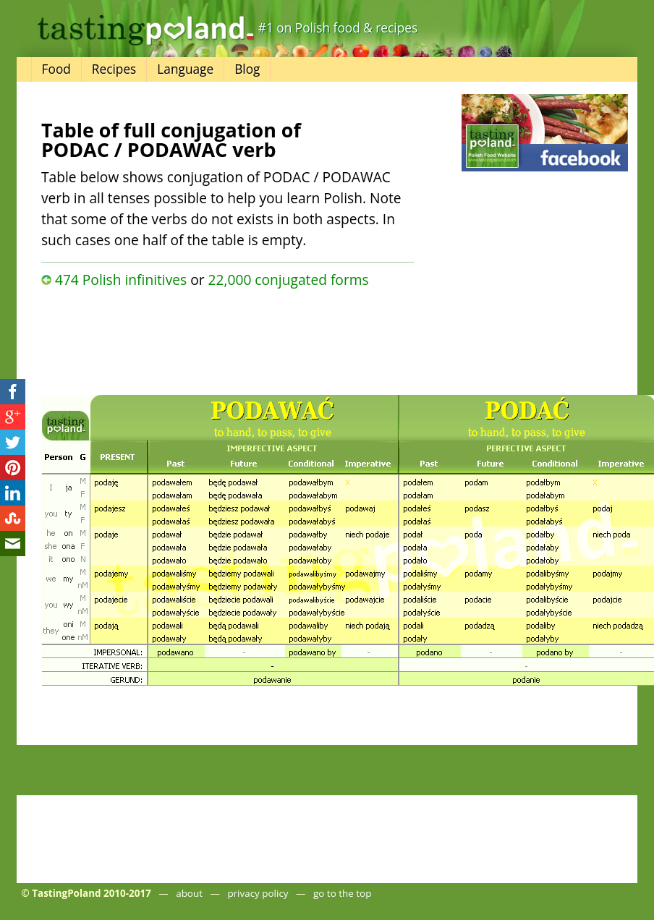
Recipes (114, 69)
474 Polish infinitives (121, 279)
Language (185, 69)
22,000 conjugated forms (288, 279)
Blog (247, 69)
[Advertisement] (220, 338)
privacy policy (257, 893)
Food (56, 69)
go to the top (342, 893)
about (189, 893)
